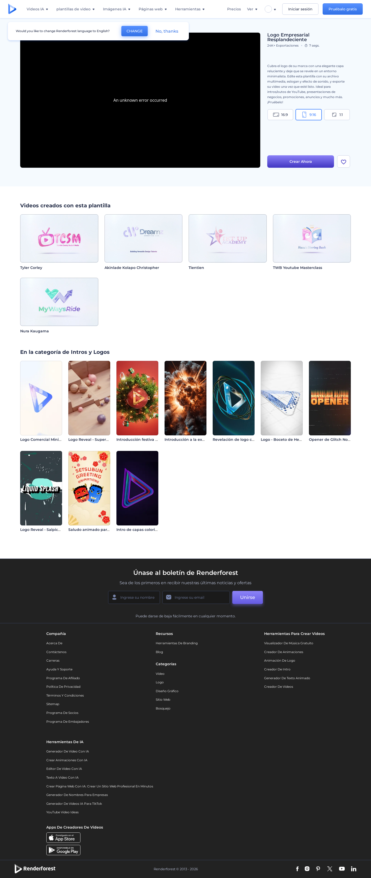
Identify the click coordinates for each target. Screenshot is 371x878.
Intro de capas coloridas (139, 529)
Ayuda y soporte (59, 669)
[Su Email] (196, 597)
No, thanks (166, 31)
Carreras (53, 660)
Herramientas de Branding (177, 643)
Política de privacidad (63, 687)
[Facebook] (297, 869)
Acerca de (54, 643)
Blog (159, 652)
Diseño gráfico (167, 691)
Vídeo (160, 674)
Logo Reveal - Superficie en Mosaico (102, 439)
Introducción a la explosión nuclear (198, 439)
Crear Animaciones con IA (66, 760)
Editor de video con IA (64, 769)
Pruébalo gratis (343, 9)
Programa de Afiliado (63, 678)
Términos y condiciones (65, 695)
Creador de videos (278, 687)
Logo (160, 682)
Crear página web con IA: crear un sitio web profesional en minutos (99, 786)
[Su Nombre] (134, 597)
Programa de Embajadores (67, 721)
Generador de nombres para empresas (77, 795)
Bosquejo (163, 708)
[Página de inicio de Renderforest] (12, 9)
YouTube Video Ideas (62, 812)
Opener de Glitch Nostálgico (335, 439)
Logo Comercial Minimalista (46, 439)
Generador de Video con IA (67, 751)
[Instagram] (307, 869)
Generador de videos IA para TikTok (74, 804)
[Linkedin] (353, 869)
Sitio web (163, 699)
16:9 (280, 115)
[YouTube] (342, 869)
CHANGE (135, 31)
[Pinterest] (318, 869)
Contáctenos (56, 652)
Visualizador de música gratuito (288, 643)
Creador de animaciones (283, 652)
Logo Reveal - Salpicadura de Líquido (55, 529)
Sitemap (52, 704)
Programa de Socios (62, 713)
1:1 (337, 115)
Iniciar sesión (300, 9)
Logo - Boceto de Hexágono (287, 439)
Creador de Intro (277, 669)
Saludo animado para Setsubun (98, 529)
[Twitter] (330, 869)
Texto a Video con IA (62, 777)
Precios (234, 9)
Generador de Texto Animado (287, 678)
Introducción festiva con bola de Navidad (155, 439)
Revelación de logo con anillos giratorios (251, 439)
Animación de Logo (279, 660)
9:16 (308, 115)
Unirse (247, 597)
